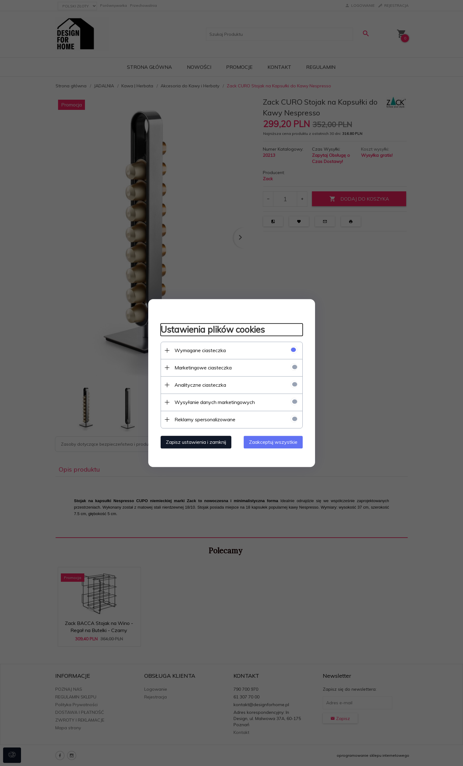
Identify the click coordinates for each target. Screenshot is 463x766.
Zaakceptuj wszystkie (273, 442)
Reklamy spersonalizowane (205, 419)
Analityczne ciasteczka (200, 385)
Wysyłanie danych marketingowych (215, 402)
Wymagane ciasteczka (200, 350)
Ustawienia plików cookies (213, 329)
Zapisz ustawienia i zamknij (196, 442)
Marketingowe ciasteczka (203, 367)
